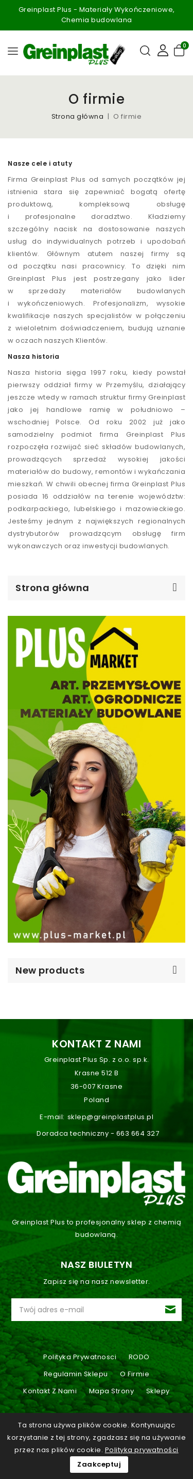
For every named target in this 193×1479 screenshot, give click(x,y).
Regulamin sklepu (76, 1374)
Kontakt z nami (96, 1044)
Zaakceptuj (99, 1464)
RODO (139, 1357)
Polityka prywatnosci (79, 1357)
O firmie (134, 1374)
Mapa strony (111, 1391)
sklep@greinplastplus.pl (110, 1117)
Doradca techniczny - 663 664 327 (98, 1133)
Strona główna (52, 587)
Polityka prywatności (142, 1450)
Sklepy (158, 1391)
